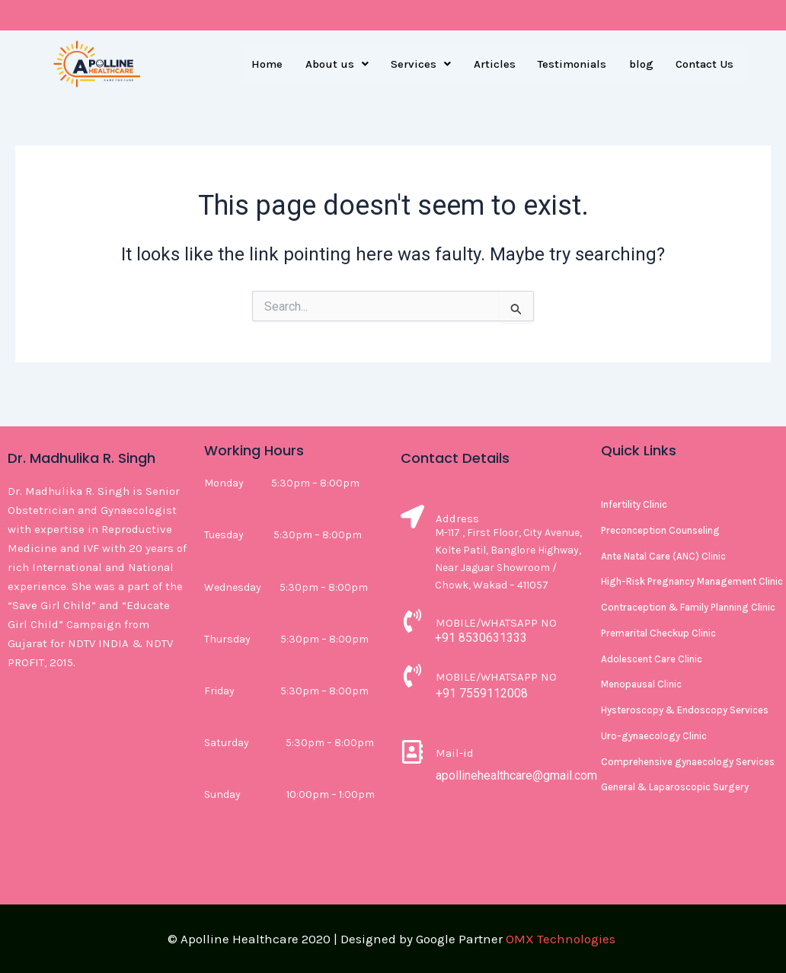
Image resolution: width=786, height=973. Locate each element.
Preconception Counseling (660, 530)
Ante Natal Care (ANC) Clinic (663, 556)
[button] (335, 64)
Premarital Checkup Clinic (658, 633)
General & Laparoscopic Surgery (675, 787)
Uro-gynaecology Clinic (654, 736)
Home (264, 64)
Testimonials (571, 64)
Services (419, 64)
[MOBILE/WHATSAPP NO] (412, 622)
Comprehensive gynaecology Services (688, 761)
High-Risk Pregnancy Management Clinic (692, 581)
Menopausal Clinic (641, 684)
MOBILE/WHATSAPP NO (496, 623)
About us (334, 64)
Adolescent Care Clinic (651, 659)
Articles (493, 64)
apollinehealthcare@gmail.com (516, 775)
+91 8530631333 (481, 637)
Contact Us (704, 64)
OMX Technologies (560, 938)
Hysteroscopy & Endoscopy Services (684, 710)
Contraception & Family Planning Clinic (688, 607)
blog (640, 64)
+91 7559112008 (482, 693)
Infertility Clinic (634, 504)
